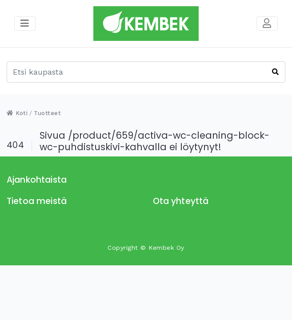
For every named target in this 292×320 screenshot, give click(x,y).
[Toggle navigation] (267, 23)
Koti (17, 113)
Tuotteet (47, 113)
